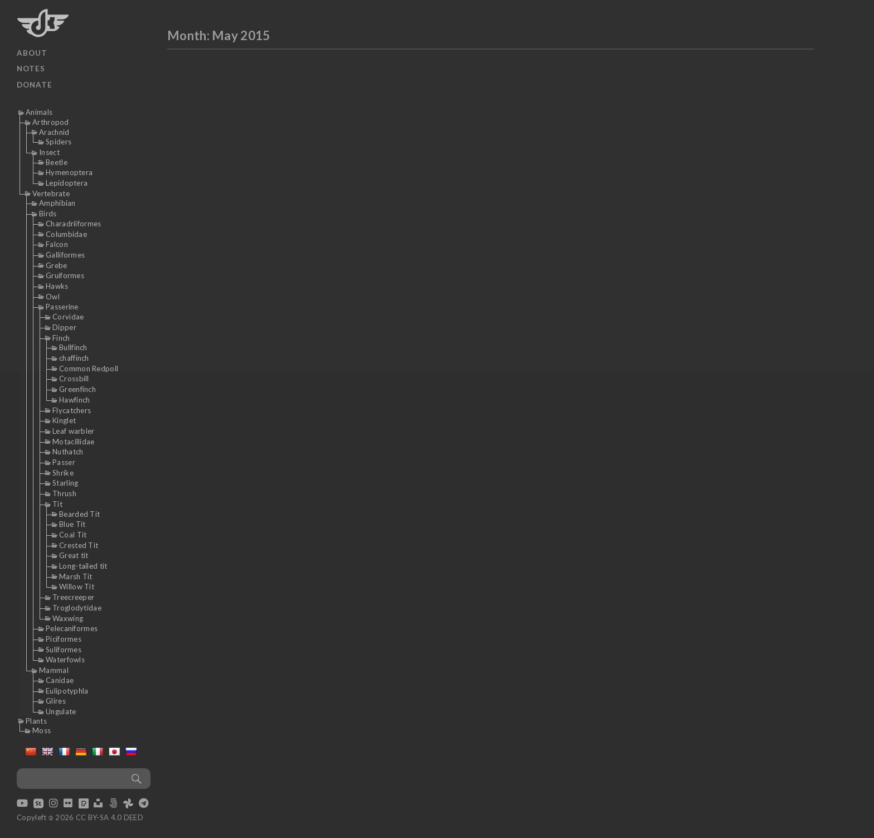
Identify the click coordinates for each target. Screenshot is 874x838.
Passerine (62, 306)
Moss (41, 730)
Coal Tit (72, 534)
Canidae (60, 680)
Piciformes (63, 638)
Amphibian (57, 202)
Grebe (56, 265)
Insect (49, 152)
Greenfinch (77, 389)
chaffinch (74, 357)
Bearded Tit (79, 514)
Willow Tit (76, 586)
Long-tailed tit (83, 565)
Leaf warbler (73, 431)
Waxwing (67, 618)
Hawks (57, 286)
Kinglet (64, 420)
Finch (61, 337)
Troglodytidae (76, 607)
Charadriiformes (73, 223)
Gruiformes (65, 275)
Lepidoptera (67, 182)
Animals (39, 112)
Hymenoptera (69, 172)
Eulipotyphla (67, 690)
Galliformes (65, 254)
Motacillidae (73, 441)
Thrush (64, 493)
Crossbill (74, 378)
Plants (36, 720)
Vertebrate (51, 193)
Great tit (74, 555)
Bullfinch (73, 347)
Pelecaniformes (72, 628)
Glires (56, 700)
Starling (65, 482)
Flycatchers (71, 410)
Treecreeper (73, 597)
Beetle (56, 162)
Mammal (54, 670)
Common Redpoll (88, 368)
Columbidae (66, 234)
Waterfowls (65, 659)
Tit (57, 504)
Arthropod (50, 122)
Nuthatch (67, 451)
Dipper (64, 327)
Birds (48, 213)
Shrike (63, 472)
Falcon (57, 244)
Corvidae (68, 316)
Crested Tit (78, 545)
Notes (31, 68)
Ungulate (61, 711)
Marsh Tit (76, 576)
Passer (63, 462)
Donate (34, 84)
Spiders (58, 141)
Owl (53, 296)
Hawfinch (74, 399)
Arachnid (54, 132)
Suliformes (63, 649)
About (32, 53)
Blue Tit (72, 524)
